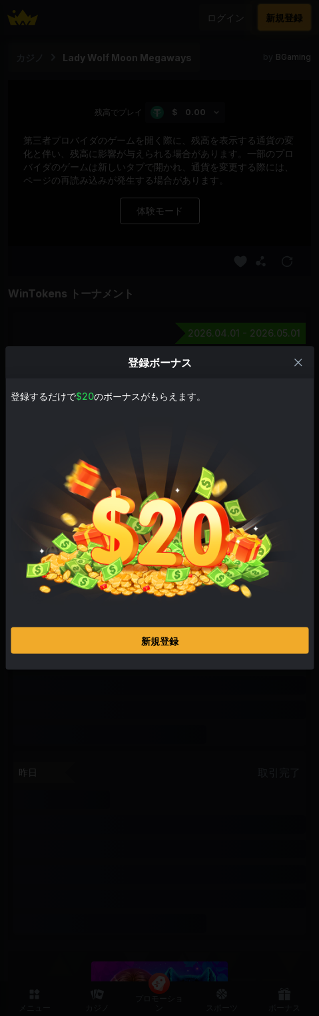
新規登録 (159, 640)
